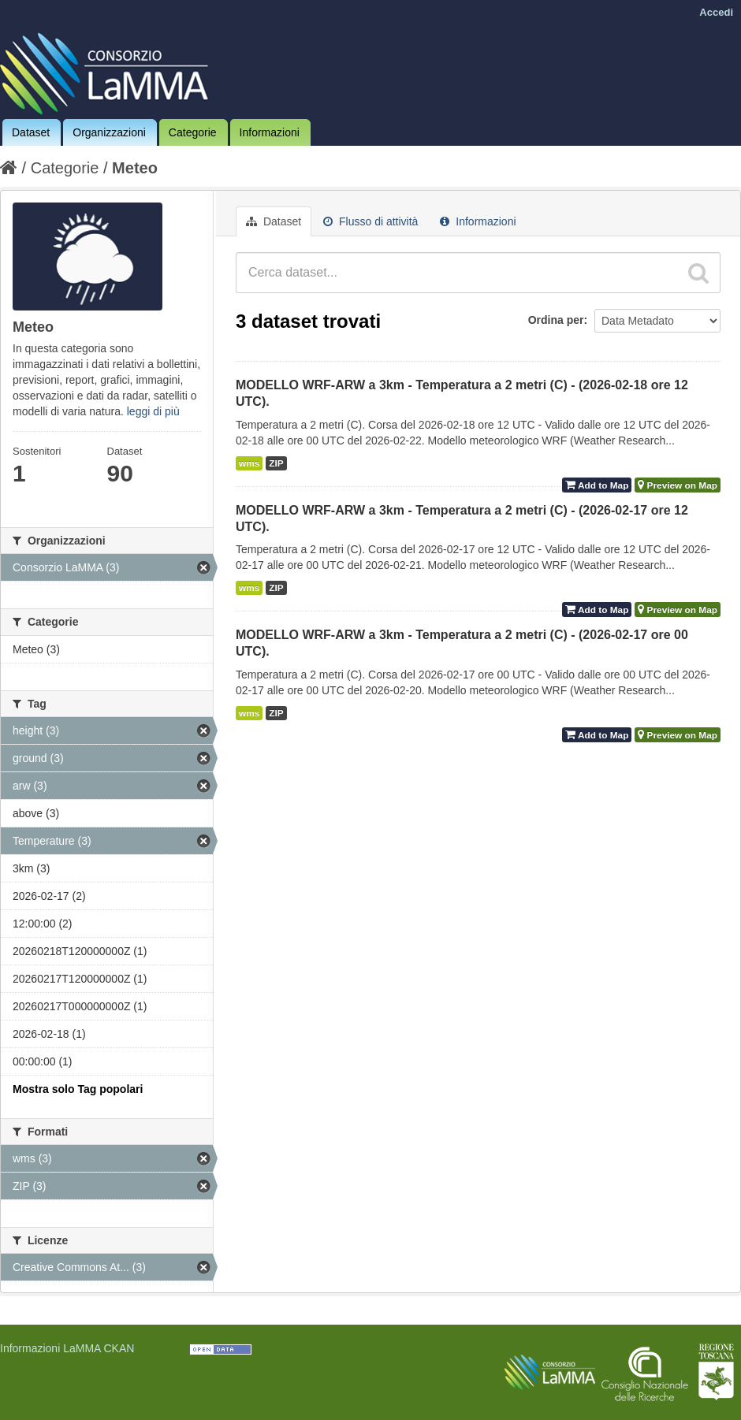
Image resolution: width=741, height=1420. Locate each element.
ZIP (276, 463)
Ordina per (556, 320)
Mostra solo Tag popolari (78, 1089)
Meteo (135, 168)
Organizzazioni (109, 132)
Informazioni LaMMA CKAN (67, 1348)
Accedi (716, 12)
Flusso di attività (370, 221)
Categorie (193, 132)
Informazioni (270, 132)
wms (249, 463)
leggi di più (153, 411)
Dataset (31, 132)
